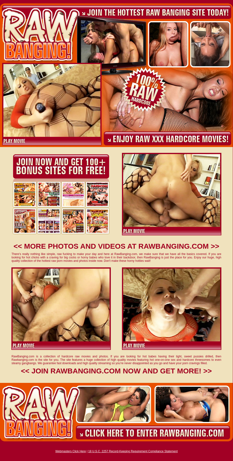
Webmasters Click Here (70, 451)
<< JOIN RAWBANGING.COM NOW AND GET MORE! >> (116, 371)
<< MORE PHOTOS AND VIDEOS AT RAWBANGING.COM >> (116, 246)
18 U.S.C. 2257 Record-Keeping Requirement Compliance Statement (133, 451)
